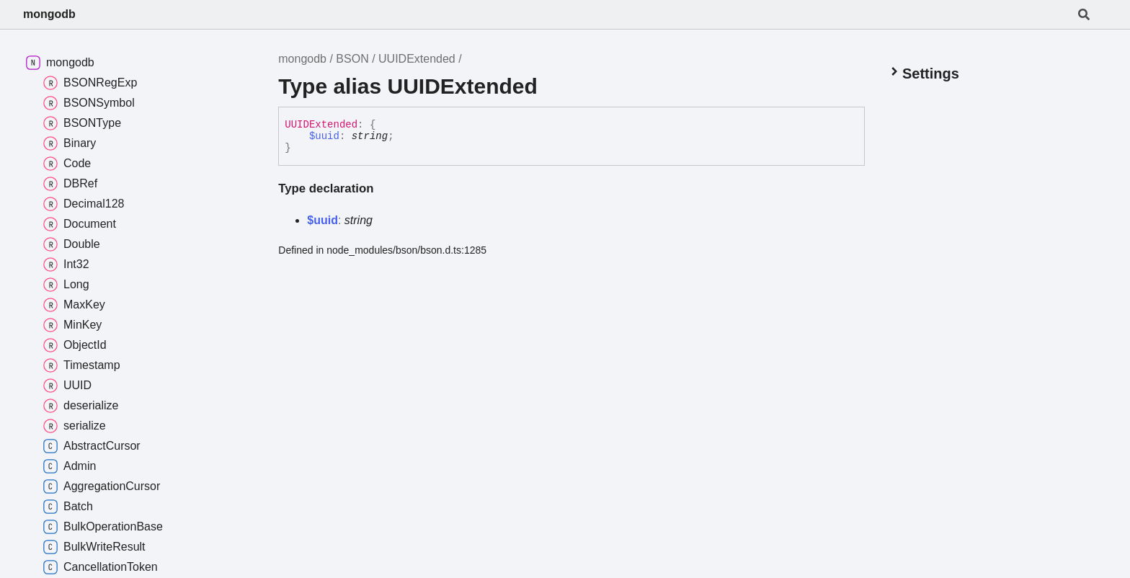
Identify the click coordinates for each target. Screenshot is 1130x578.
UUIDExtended (416, 59)
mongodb (49, 14)
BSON (352, 59)
